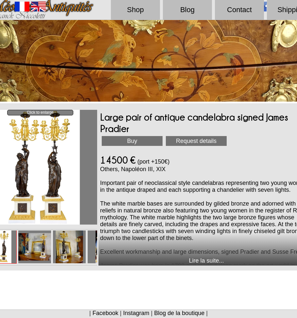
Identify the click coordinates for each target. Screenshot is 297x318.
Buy (132, 141)
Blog (187, 10)
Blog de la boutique (179, 313)
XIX (161, 169)
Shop (135, 10)
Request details (196, 141)
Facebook (105, 313)
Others (109, 169)
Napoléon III (137, 169)
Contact (239, 10)
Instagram (136, 313)
